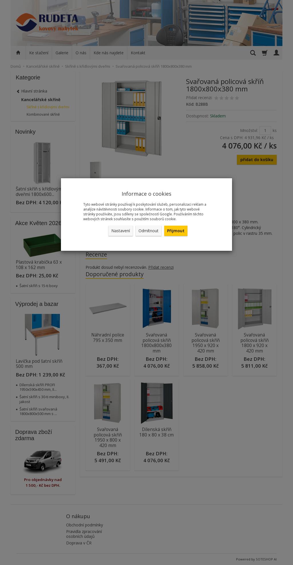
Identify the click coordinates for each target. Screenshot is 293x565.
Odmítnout (148, 230)
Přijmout (176, 230)
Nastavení (120, 230)
